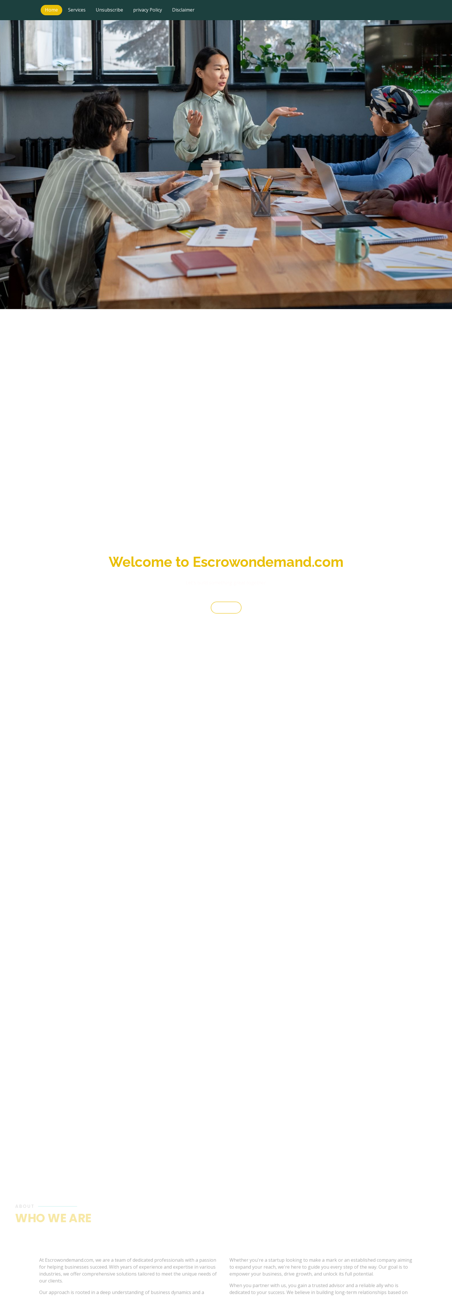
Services (77, 10)
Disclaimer (183, 10)
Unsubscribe (109, 10)
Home (51, 10)
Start (226, 612)
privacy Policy (147, 10)
